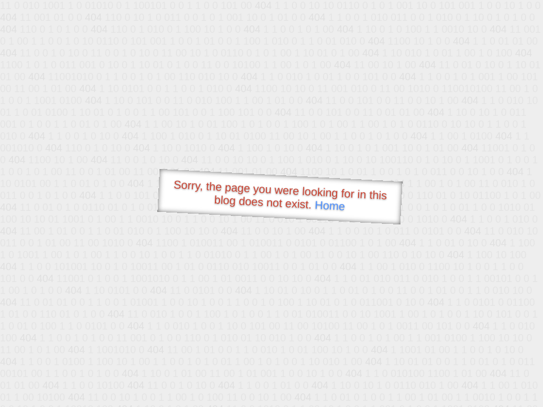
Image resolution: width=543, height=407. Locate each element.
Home (329, 205)
